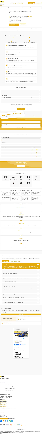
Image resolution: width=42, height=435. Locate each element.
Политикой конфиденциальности (28, 316)
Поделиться (1, 421)
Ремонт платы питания (4, 99)
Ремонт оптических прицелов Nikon (10, 388)
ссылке (4, 382)
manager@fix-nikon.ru (3, 406)
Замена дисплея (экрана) (4, 95)
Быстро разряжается (4, 156)
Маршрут (16, 344)
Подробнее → (37, 150)
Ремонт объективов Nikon (9, 390)
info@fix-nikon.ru (3, 404)
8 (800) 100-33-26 (3, 402)
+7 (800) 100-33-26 (18, 354)
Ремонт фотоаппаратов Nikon (9, 386)
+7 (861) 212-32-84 (23, 319)
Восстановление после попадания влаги (6, 97)
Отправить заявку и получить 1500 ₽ (21, 127)
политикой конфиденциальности (24, 128)
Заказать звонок (21, 166)
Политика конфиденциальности (21, 429)
